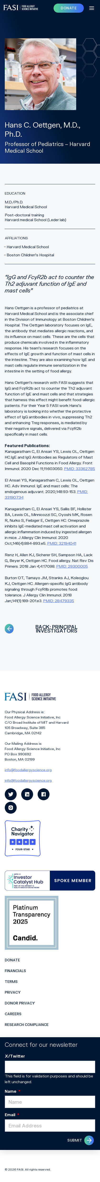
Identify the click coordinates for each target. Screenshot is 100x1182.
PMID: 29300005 (72, 566)
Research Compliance (27, 1025)
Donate (12, 960)
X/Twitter (15, 1056)
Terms (11, 982)
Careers (13, 1014)
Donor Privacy (20, 1003)
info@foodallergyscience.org (28, 770)
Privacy (13, 992)
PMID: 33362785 (79, 468)
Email (12, 1114)
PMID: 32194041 (61, 543)
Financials (15, 971)
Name (12, 1091)
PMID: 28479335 (58, 600)
